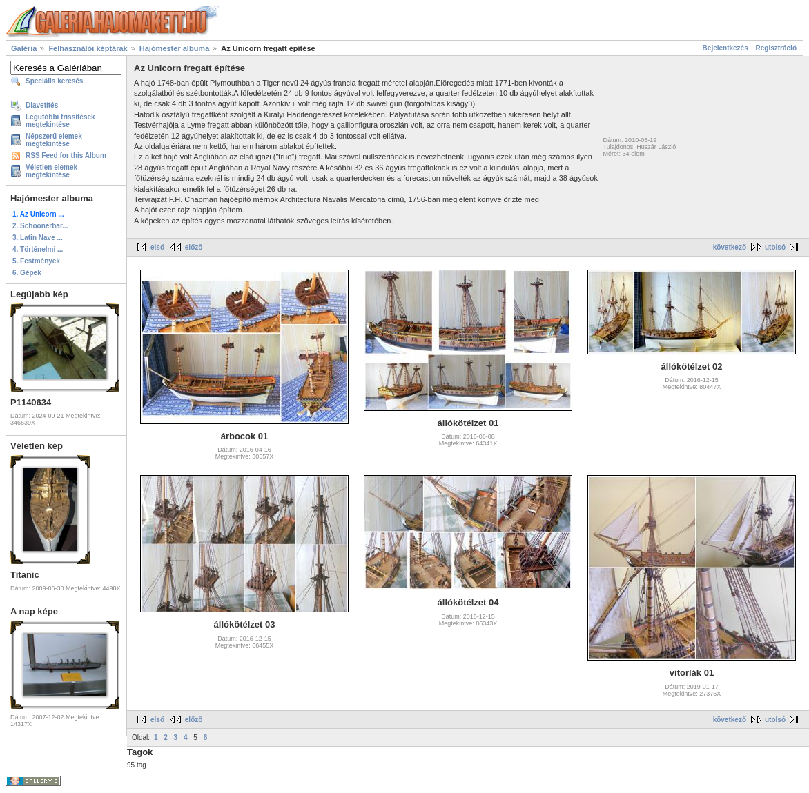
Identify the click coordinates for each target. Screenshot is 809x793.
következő (729, 247)
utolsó (775, 247)
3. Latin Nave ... (37, 237)
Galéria (24, 48)
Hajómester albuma (174, 48)
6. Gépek (26, 273)
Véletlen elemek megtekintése (51, 171)
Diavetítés (42, 105)
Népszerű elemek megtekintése (54, 140)
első (157, 247)
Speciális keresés (54, 81)
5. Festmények (36, 261)
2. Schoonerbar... (40, 226)
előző (194, 247)
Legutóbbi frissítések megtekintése (60, 120)
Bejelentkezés (725, 48)
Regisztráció (776, 48)
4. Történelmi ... (37, 249)
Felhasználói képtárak (87, 48)
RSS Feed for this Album (66, 155)
